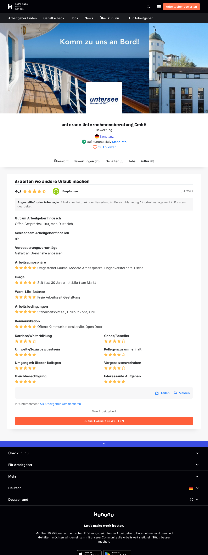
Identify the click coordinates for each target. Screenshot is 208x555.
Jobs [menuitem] (131, 161)
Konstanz (107, 136)
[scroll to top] (104, 427)
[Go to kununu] (20, 6)
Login (146, 6)
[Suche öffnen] (129, 6)
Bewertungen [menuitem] (87, 161)
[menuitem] (147, 161)
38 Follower (107, 147)
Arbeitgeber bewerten (179, 6)
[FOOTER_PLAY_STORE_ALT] (117, 537)
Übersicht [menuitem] (61, 161)
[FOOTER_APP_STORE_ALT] (89, 537)
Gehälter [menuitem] (114, 161)
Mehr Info (119, 142)
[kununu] (104, 497)
